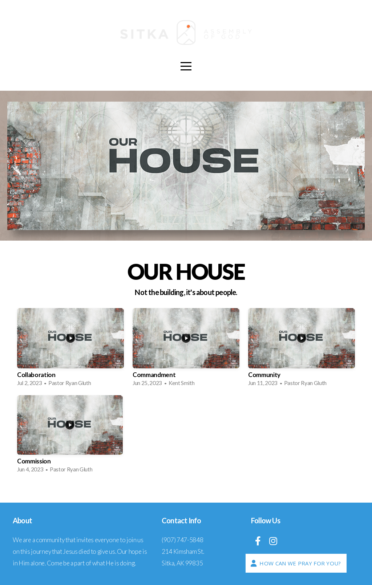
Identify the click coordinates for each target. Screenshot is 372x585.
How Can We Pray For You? (295, 563)
